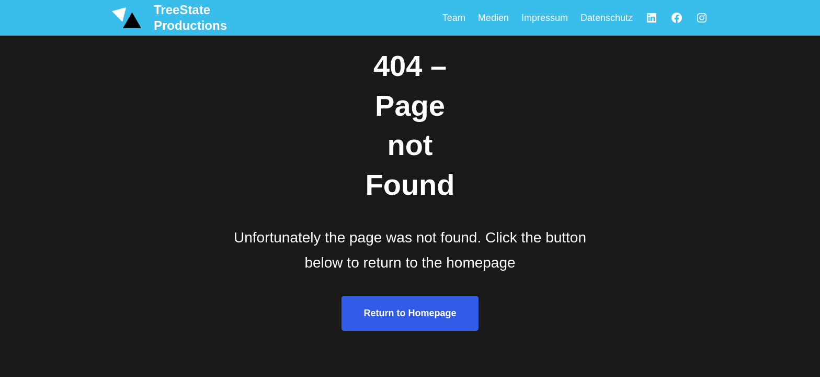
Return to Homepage (409, 313)
